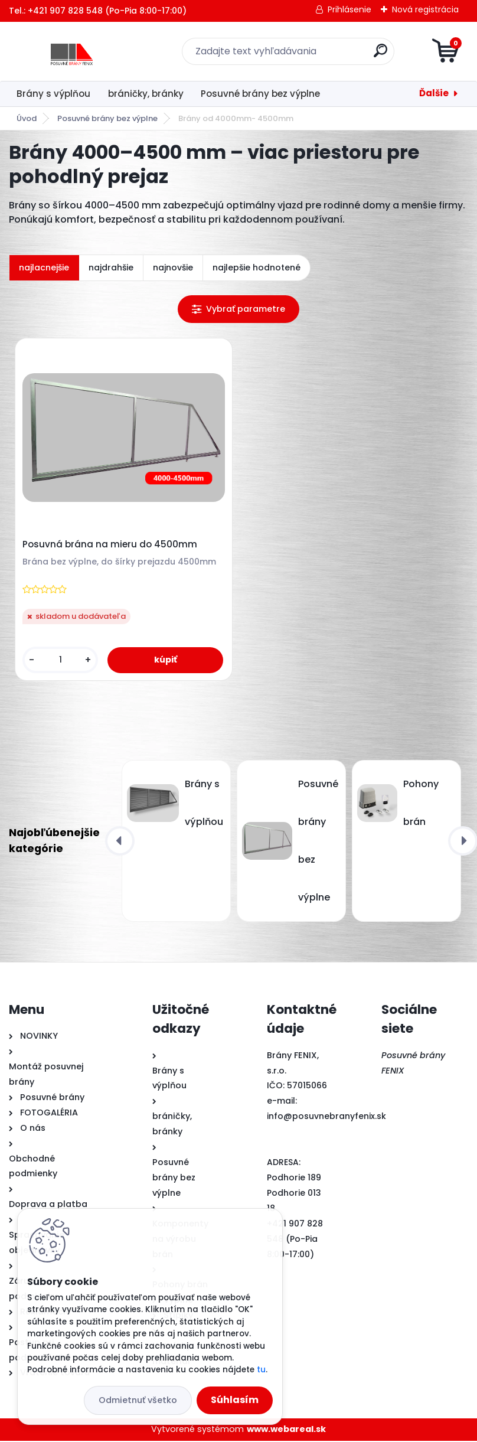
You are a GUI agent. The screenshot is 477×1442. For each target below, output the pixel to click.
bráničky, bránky (146, 93)
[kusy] (61, 660)
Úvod (27, 118)
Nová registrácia (425, 9)
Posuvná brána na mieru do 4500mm (110, 545)
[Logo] (81, 51)
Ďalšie (434, 93)
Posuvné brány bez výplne (260, 93)
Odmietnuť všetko (138, 1400)
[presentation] (120, 842)
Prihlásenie (349, 9)
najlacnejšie (44, 267)
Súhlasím (235, 1400)
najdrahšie (111, 267)
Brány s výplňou (53, 93)
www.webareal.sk (286, 1431)
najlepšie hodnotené (256, 267)
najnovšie (173, 267)
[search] (380, 55)
